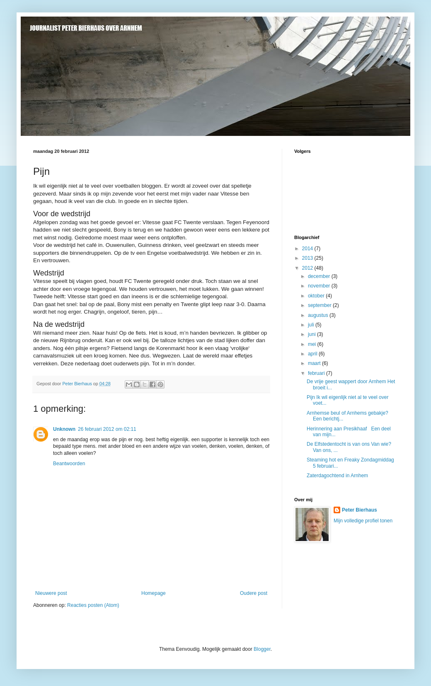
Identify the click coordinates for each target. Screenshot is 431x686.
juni (312, 334)
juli (311, 325)
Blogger (262, 649)
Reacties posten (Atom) (93, 605)
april (313, 354)
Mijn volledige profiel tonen (363, 521)
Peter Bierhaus (359, 510)
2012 (308, 268)
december (320, 276)
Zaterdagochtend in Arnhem (337, 475)
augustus (318, 315)
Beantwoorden (69, 463)
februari (317, 373)
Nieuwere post (51, 593)
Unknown (64, 429)
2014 (308, 248)
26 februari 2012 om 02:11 (107, 429)
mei (312, 344)
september (320, 305)
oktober (317, 296)
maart (315, 363)
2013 (308, 258)
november (320, 286)
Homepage (153, 593)
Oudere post (253, 593)
